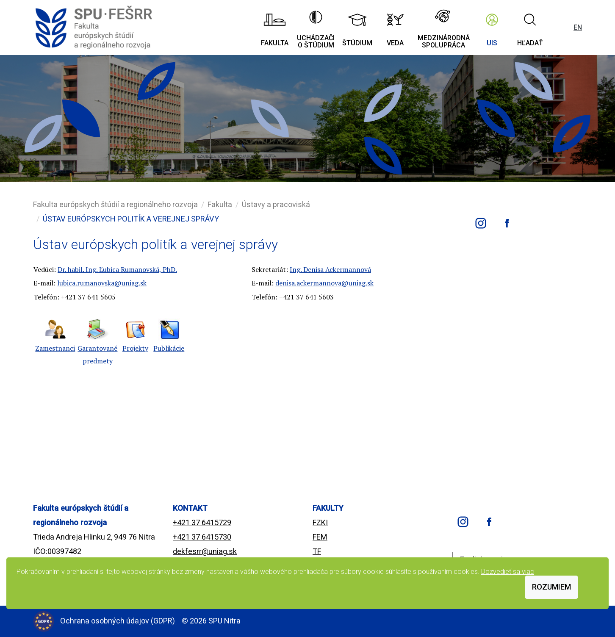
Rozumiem (551, 586)
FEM (320, 536)
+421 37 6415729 (202, 522)
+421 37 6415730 (202, 536)
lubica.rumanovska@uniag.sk (102, 283)
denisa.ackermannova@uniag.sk (324, 283)
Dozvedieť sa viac (507, 572)
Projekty (135, 348)
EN (577, 27)
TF (317, 551)
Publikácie (168, 348)
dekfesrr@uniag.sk (205, 551)
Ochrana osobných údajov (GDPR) (118, 620)
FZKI (320, 522)
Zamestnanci (55, 348)
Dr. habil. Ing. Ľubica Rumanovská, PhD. (117, 269)
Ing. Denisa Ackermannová (330, 269)
